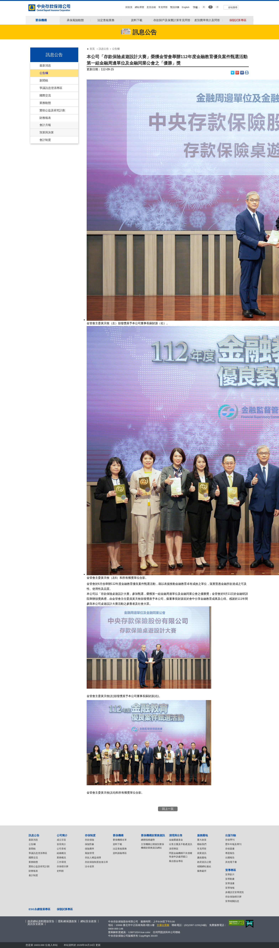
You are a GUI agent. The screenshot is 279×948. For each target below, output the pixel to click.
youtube (243, 7)
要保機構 (118, 835)
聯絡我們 (201, 844)
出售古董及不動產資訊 (180, 844)
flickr (248, 7)
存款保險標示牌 (233, 896)
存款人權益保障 (93, 857)
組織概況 (61, 853)
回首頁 (128, 7)
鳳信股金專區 (176, 861)
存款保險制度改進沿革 (96, 862)
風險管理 (89, 853)
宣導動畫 (230, 879)
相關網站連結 (204, 866)
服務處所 (201, 871)
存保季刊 (230, 839)
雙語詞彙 (174, 7)
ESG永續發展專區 (39, 909)
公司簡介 (62, 835)
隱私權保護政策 (67, 921)
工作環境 (61, 862)
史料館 (60, 871)
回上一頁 (167, 808)
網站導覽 (139, 7)
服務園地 (202, 835)
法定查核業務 (105, 20)
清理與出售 (175, 835)
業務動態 (45, 102)
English (185, 7)
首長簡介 (61, 844)
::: (1, 2)
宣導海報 (230, 887)
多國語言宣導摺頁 (234, 892)
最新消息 (45, 65)
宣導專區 (230, 870)
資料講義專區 (120, 853)
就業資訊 (201, 853)
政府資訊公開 (204, 862)
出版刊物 (230, 835)
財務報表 (45, 117)
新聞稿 (44, 80)
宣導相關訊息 (232, 901)
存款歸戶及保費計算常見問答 (171, 20)
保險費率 (89, 848)
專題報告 (230, 853)
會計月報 (45, 124)
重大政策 (201, 839)
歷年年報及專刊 (233, 844)
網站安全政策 (88, 921)
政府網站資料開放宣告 (41, 921)
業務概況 (61, 857)
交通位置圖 (163, 925)
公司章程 (61, 848)
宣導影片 (230, 874)
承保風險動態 (75, 20)
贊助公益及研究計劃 (52, 110)
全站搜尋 (232, 7)
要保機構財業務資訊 (153, 835)
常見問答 (163, 7)
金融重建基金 (176, 839)
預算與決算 (47, 132)
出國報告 (230, 857)
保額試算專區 (237, 20)
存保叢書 (230, 848)
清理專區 (173, 848)
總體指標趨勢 (148, 839)
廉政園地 (201, 857)
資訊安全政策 (35, 923)
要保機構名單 (120, 839)
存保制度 (90, 835)
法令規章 (89, 866)
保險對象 (89, 844)
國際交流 (45, 95)
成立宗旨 (61, 839)
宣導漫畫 (230, 883)
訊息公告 (104, 48)
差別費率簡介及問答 (207, 20)
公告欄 (44, 73)
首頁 (92, 48)
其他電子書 (231, 862)
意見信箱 (151, 7)
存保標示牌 (62, 866)
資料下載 (136, 20)
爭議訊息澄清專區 (51, 87)
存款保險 (89, 839)
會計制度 (45, 139)
